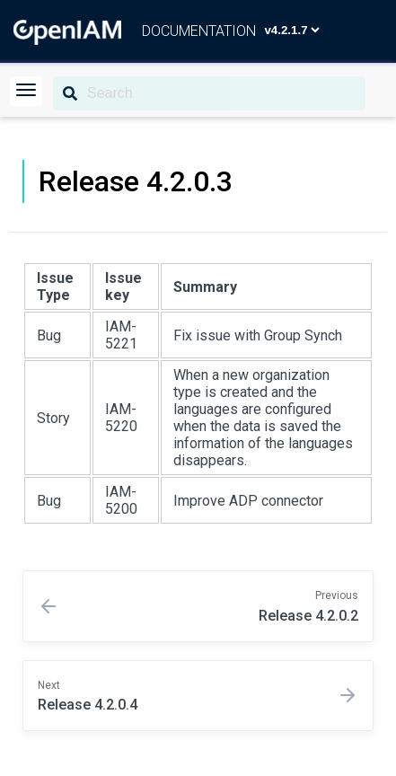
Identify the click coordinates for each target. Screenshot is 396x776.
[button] (26, 91)
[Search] (209, 93)
